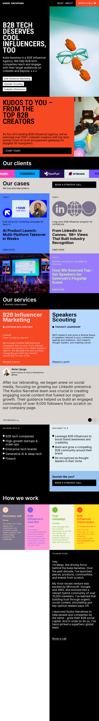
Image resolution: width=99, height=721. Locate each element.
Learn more (9, 249)
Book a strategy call (68, 184)
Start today (13, 150)
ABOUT (69, 3)
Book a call (59, 638)
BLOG (60, 3)
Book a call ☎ (87, 3)
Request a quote (11, 362)
